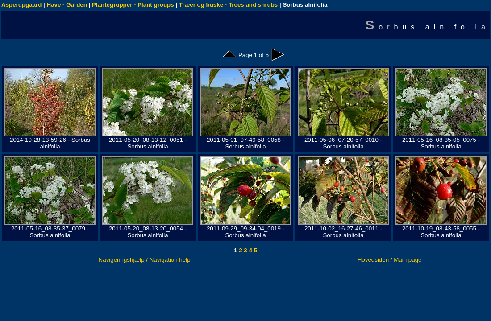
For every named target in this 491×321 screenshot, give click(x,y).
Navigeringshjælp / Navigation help (145, 259)
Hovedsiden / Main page (390, 259)
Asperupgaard (21, 4)
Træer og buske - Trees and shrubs (228, 4)
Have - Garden (67, 4)
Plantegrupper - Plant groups (133, 4)
